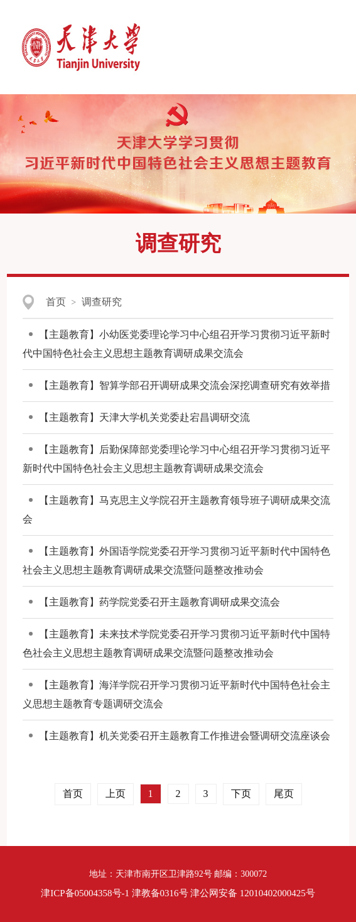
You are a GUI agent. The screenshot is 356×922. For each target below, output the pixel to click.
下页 (241, 793)
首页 (56, 301)
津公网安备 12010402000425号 (252, 893)
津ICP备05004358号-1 (85, 893)
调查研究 (102, 301)
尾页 (284, 793)
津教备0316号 (160, 893)
